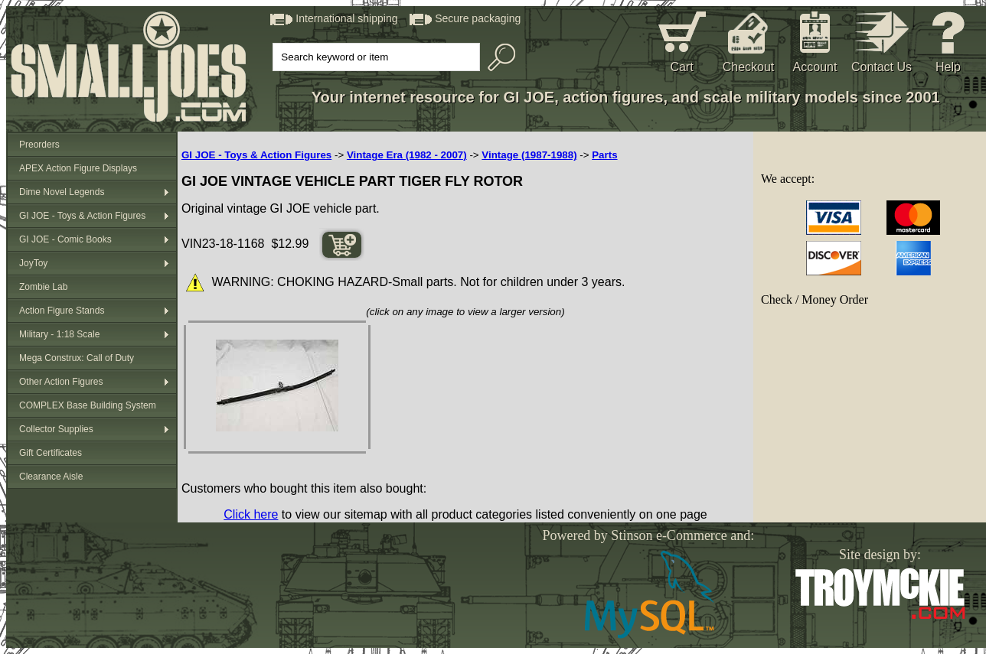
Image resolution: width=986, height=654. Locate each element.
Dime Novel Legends (61, 192)
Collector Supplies (56, 429)
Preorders (39, 144)
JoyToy (33, 263)
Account (815, 66)
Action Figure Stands (61, 310)
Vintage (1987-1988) (529, 155)
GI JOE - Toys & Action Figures (82, 215)
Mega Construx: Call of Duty (76, 358)
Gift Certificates (50, 452)
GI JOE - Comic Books (65, 239)
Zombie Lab (43, 286)
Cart (681, 66)
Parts (604, 155)
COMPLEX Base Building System (87, 405)
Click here (251, 514)
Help (948, 66)
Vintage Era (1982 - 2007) (407, 155)
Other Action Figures (61, 381)
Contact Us (881, 66)
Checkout (749, 66)
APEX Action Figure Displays (78, 168)
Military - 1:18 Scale (59, 334)
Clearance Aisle (51, 476)
